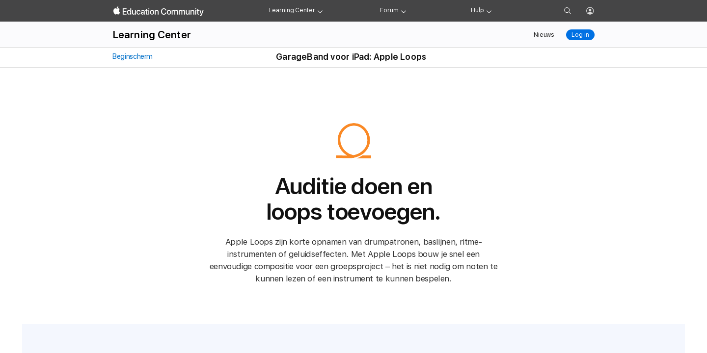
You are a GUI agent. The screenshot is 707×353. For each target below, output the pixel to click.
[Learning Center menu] (320, 11)
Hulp (477, 10)
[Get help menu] (489, 11)
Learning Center (292, 10)
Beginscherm (132, 56)
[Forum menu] (403, 11)
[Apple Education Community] (158, 11)
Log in (580, 34)
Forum (389, 10)
